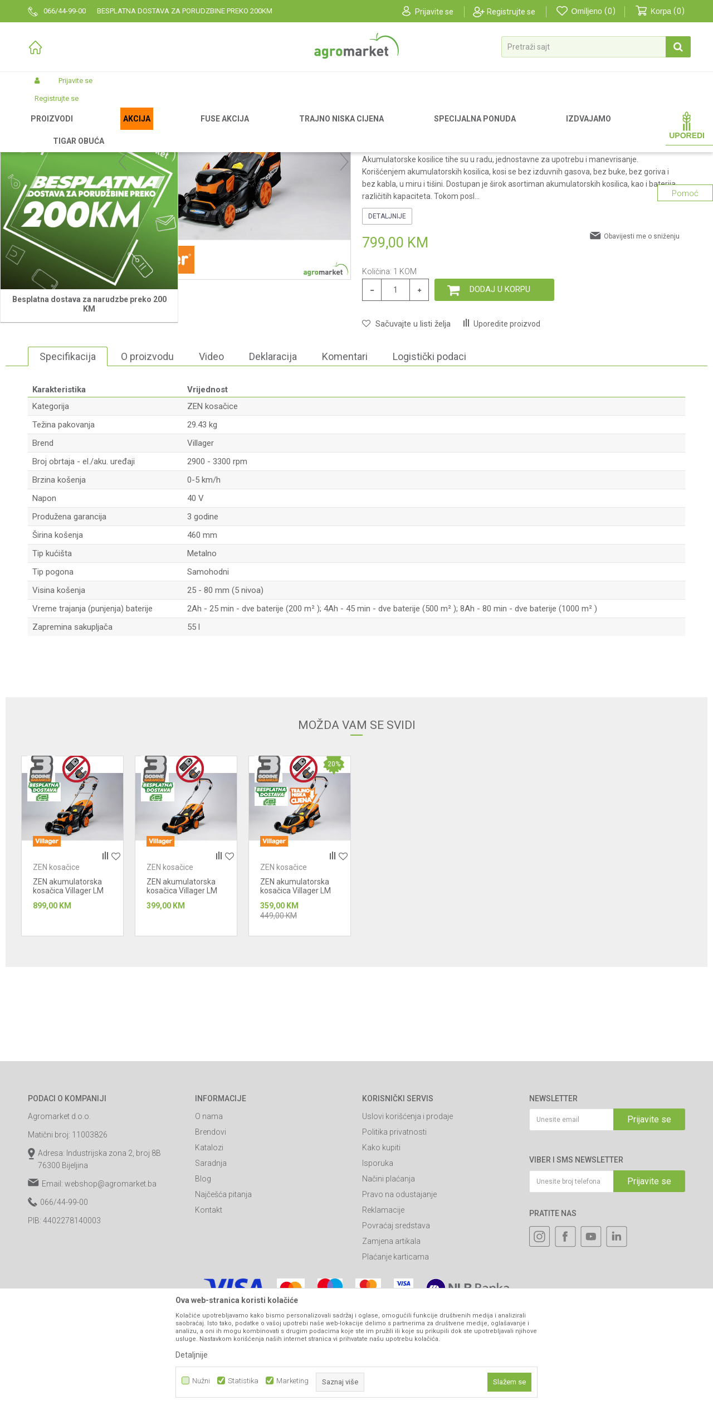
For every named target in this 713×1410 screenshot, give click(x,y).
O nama (209, 1232)
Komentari (345, 473)
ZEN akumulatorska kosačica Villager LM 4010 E (295, 1007)
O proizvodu (147, 473)
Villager (200, 560)
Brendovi (210, 1248)
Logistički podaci (429, 473)
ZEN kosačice (242, 129)
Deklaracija (273, 473)
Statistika (243, 1381)
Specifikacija (68, 473)
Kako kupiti (381, 1264)
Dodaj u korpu (500, 406)
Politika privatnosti (394, 1248)
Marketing (292, 1381)
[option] (69, 328)
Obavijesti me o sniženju (642, 353)
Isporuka (377, 1279)
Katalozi (209, 1264)
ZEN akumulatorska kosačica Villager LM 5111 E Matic (68, 1007)
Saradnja (211, 1279)
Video (211, 473)
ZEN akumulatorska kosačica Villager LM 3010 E (181, 1007)
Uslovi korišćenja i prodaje (407, 1232)
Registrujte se (511, 11)
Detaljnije (387, 333)
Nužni (201, 1381)
